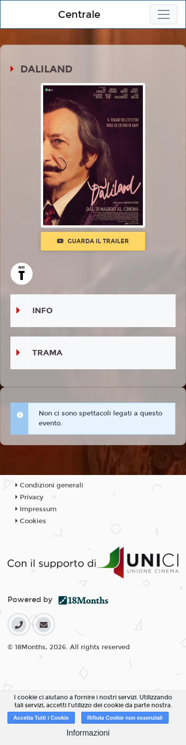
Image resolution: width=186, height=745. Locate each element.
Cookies (30, 521)
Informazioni (88, 733)
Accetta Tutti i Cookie (41, 718)
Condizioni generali (49, 485)
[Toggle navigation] (164, 14)
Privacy (29, 497)
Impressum (36, 509)
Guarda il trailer (93, 241)
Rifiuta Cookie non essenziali (125, 718)
